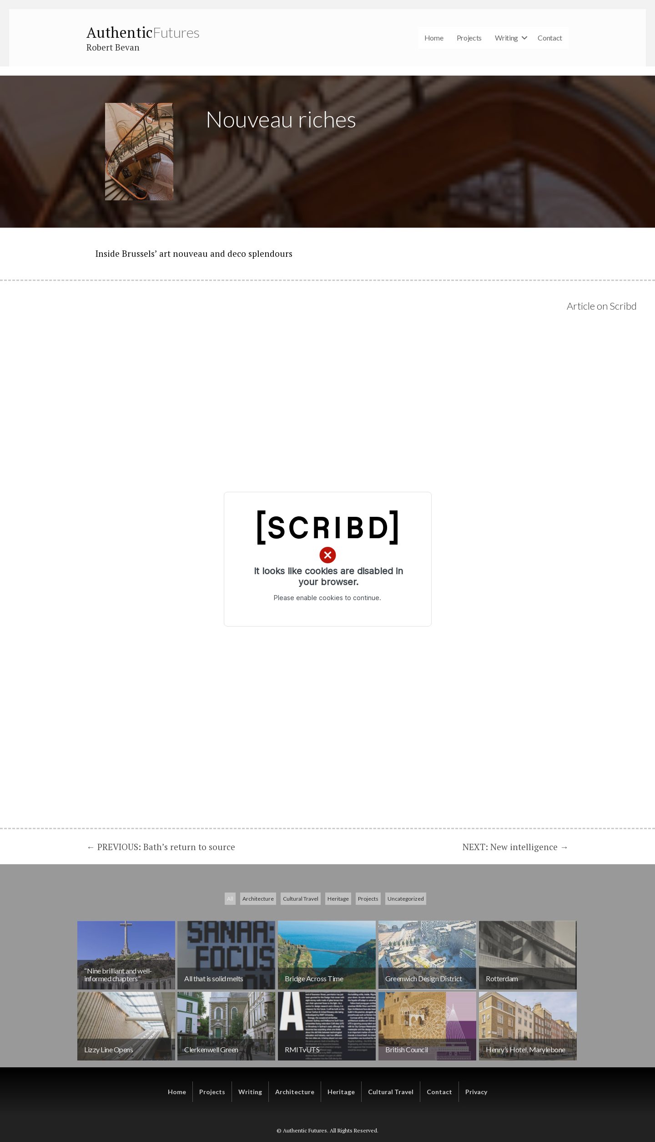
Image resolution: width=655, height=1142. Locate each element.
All (230, 961)
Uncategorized (406, 961)
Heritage (338, 961)
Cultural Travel (300, 961)
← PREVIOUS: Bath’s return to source (160, 846)
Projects (469, 37)
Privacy (476, 1092)
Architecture (258, 961)
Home (433, 37)
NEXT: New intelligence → (516, 846)
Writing (506, 37)
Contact (550, 37)
